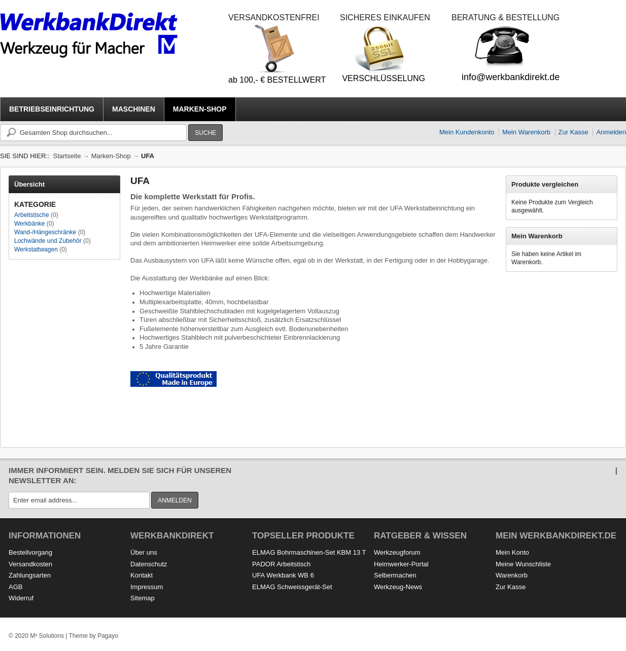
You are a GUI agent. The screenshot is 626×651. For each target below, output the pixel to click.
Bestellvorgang (30, 552)
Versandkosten (30, 564)
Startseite (67, 156)
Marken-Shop (111, 156)
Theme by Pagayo (93, 635)
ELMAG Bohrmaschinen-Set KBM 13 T (309, 552)
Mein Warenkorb (526, 132)
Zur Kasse (573, 132)
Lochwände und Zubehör (48, 240)
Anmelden (611, 132)
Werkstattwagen (36, 249)
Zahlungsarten (30, 575)
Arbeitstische (31, 215)
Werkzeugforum (397, 552)
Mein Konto (512, 552)
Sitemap (142, 598)
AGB (15, 587)
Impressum (146, 587)
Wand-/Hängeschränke (45, 232)
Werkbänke (29, 223)
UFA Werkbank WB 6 (283, 575)
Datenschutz (148, 564)
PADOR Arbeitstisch (281, 564)
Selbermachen (395, 575)
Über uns (143, 552)
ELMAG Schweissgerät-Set (292, 587)
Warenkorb (512, 575)
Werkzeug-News (398, 587)
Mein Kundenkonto (466, 132)
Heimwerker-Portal (401, 564)
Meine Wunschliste (523, 564)
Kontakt (141, 575)
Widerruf (21, 598)
